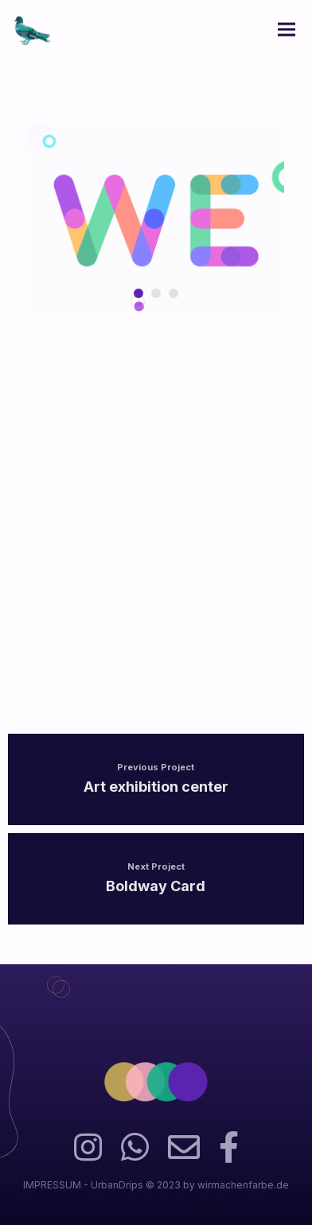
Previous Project (155, 767)
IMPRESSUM (52, 1185)
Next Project (156, 866)
